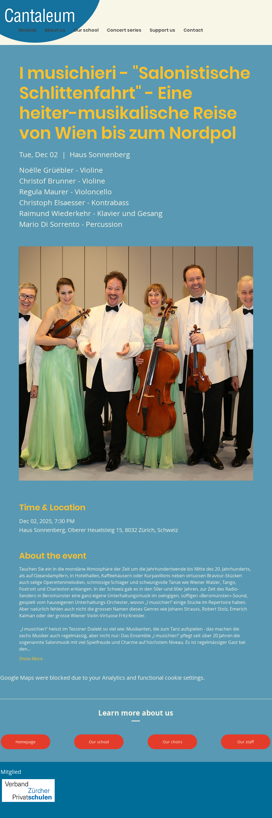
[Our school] (99, 741)
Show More (31, 659)
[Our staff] (246, 741)
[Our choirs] (172, 741)
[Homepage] (26, 741)
